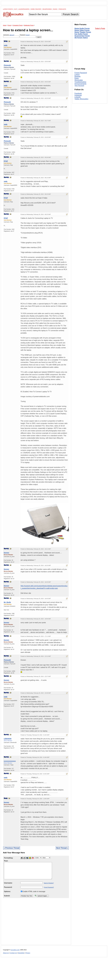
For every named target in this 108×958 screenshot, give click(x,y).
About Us (6, 953)
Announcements (80, 84)
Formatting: (8, 858)
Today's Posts (100, 28)
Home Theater (36, 9)
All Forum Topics (81, 37)
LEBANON (7, 738)
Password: (28, 36)
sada (5, 45)
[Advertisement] (36, 923)
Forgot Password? (49, 887)
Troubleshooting (80, 82)
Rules (76, 78)
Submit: (7, 896)
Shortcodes (78, 80)
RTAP (6, 161)
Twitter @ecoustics (81, 99)
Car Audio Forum (81, 34)
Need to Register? (49, 883)
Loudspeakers (23, 9)
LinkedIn (77, 97)
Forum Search (70, 14)
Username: (11, 36)
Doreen (6, 553)
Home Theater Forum (82, 32)
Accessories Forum (82, 36)
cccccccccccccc (10, 761)
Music (55, 9)
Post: (6, 861)
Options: (7, 891)
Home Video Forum (81, 30)
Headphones (47, 9)
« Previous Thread (11, 848)
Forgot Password (80, 73)
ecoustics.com (15, 950)
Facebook (78, 93)
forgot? (28, 35)
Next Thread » (62, 848)
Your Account (79, 85)
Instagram (78, 95)
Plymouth (7, 65)
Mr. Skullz (7, 602)
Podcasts (62, 9)
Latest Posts (8, 9)
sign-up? (12, 35)
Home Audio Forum (82, 28)
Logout (77, 74)
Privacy (28, 953)
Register (77, 76)
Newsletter (21, 953)
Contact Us (13, 953)
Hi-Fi (15, 9)
